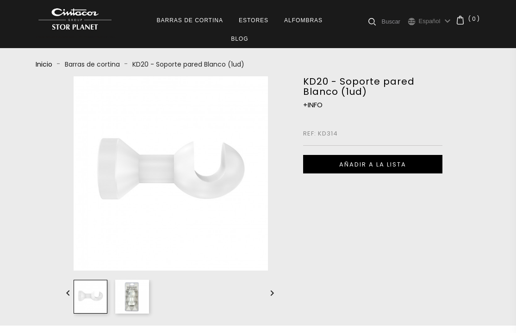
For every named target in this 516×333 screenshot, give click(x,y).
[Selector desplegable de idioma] (435, 21)
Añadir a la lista (372, 164)
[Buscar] (394, 21)
